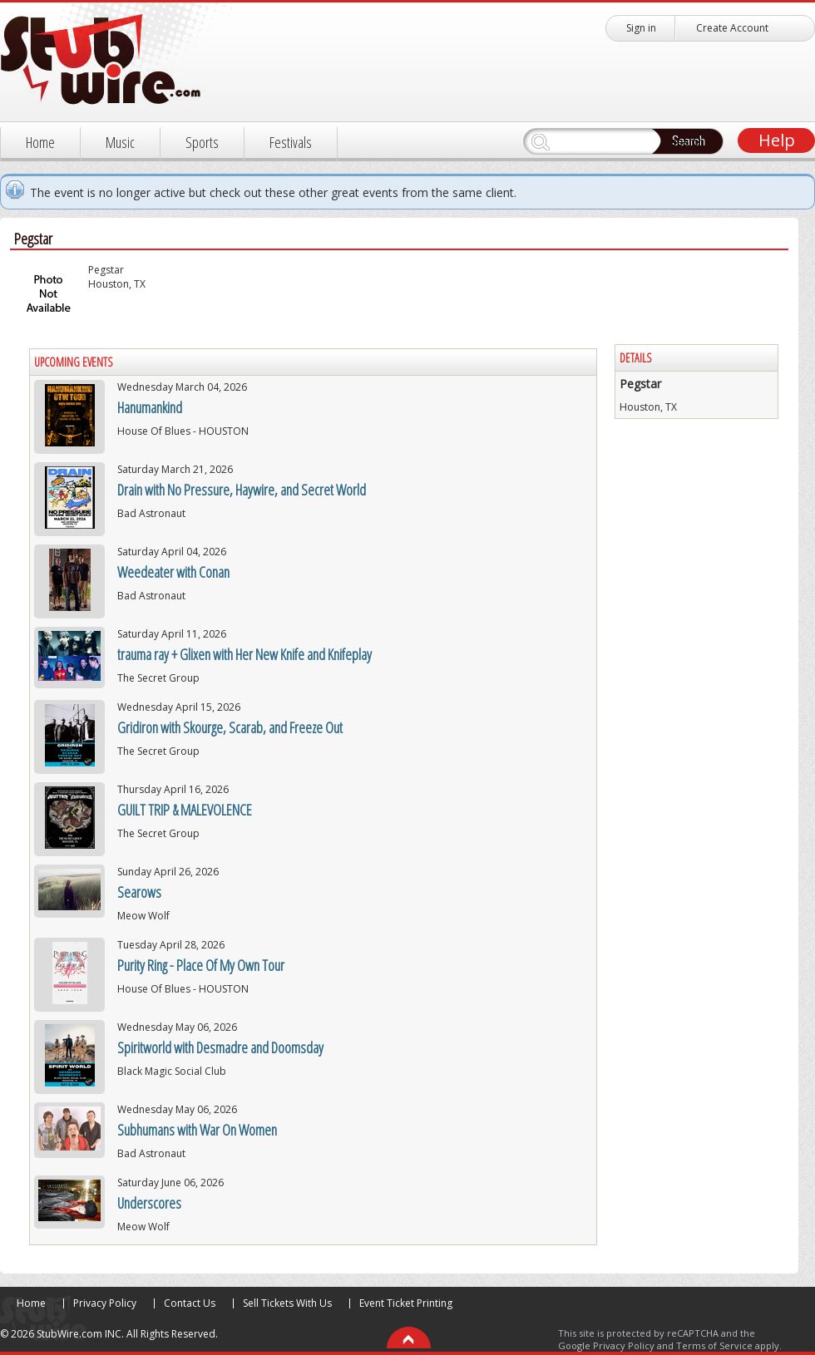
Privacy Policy (104, 1303)
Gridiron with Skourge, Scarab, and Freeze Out (230, 727)
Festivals (290, 142)
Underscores (149, 1203)
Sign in (641, 28)
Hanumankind (149, 407)
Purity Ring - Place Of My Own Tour (200, 965)
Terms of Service (714, 1345)
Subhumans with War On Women (197, 1130)
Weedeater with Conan (173, 572)
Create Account (732, 28)
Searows (139, 892)
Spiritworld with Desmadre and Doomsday (220, 1047)
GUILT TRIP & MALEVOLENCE (184, 810)
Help (776, 140)
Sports (202, 142)
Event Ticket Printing (405, 1303)
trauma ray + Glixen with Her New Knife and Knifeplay (244, 654)
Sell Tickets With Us (287, 1303)
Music (120, 142)
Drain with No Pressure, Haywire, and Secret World (241, 490)
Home (40, 142)
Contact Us (189, 1303)
